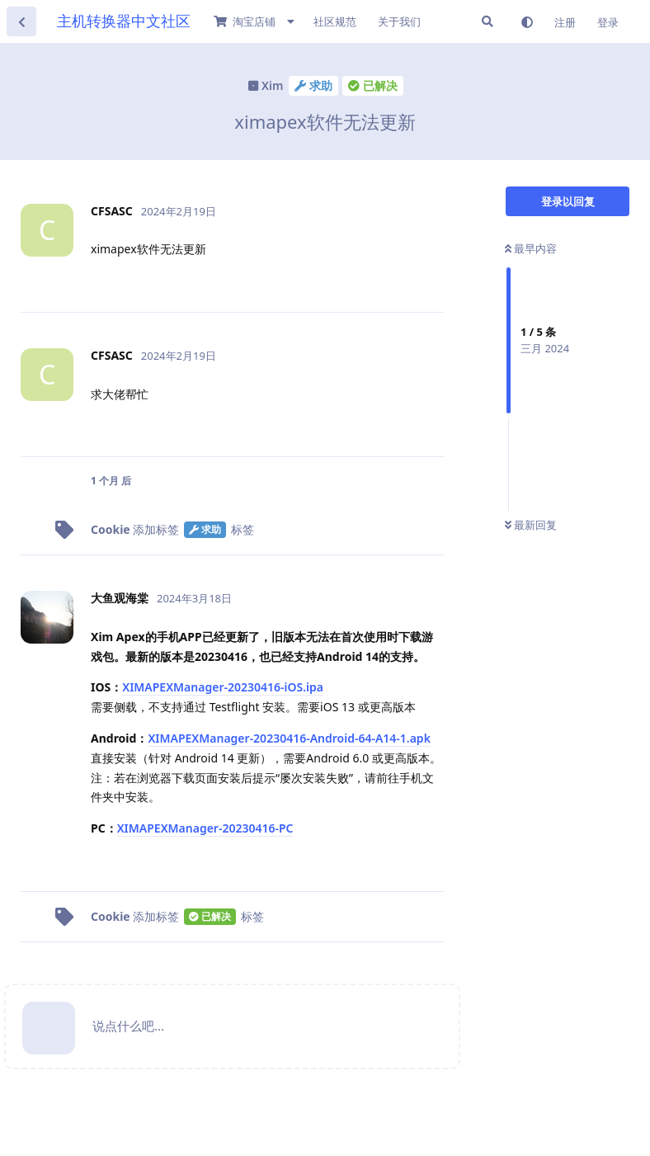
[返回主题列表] (21, 21)
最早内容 (531, 248)
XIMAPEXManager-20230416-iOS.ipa (222, 687)
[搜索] (487, 21)
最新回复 (531, 524)
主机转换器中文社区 (124, 21)
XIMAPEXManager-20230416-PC (205, 828)
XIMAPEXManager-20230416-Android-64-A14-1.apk (289, 738)
